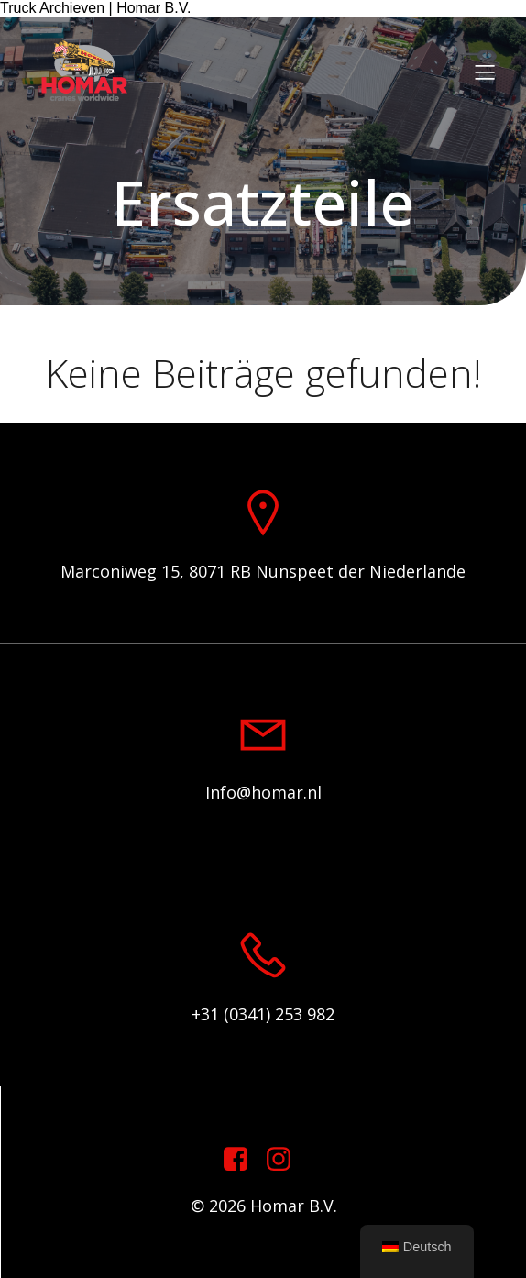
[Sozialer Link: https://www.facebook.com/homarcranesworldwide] (242, 1159)
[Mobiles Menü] (485, 71)
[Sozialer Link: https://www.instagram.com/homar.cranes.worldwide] (285, 1159)
